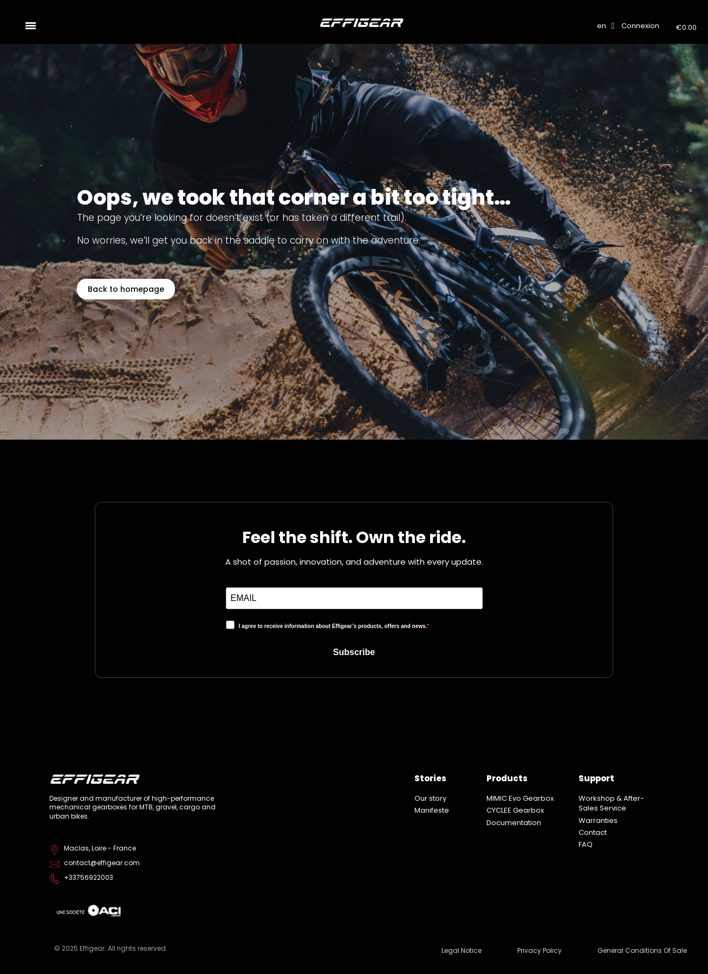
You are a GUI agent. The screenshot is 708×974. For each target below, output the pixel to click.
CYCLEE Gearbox (515, 810)
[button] (126, 289)
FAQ (586, 844)
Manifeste (431, 810)
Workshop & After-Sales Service (611, 803)
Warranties (598, 820)
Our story (430, 798)
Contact (593, 832)
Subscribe (354, 652)
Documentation (513, 823)
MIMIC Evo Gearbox (520, 798)
